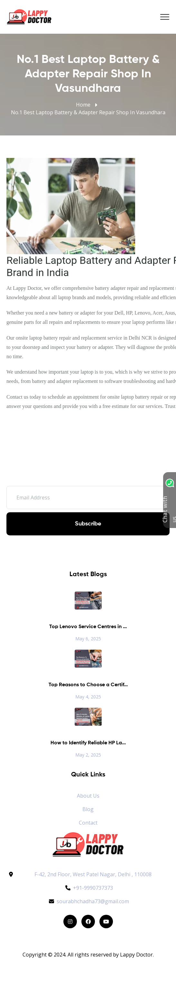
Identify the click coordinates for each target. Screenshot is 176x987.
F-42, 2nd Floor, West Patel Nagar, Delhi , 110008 (93, 874)
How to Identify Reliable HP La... (88, 743)
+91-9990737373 (88, 888)
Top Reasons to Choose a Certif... (88, 685)
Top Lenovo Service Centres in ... (88, 626)
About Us (88, 795)
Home (83, 104)
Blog (88, 809)
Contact (88, 822)
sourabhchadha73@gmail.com (88, 901)
